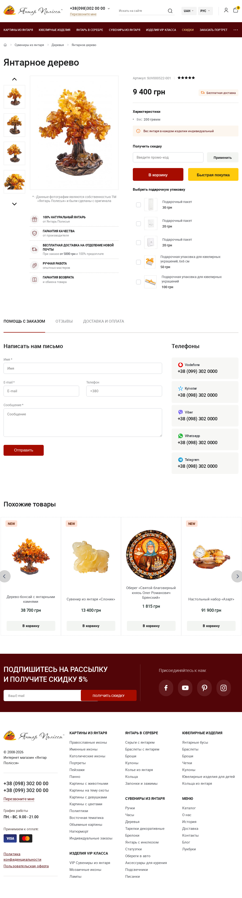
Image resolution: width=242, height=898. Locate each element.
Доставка (190, 829)
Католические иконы (87, 756)
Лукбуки (189, 849)
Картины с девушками (88, 797)
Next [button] (14, 204)
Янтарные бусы (195, 743)
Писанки (132, 877)
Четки (187, 763)
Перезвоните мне (83, 14)
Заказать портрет (213, 30)
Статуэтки (133, 849)
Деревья (58, 45)
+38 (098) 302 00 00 (26, 784)
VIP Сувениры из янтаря (89, 863)
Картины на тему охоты (89, 790)
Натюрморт (78, 832)
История (189, 822)
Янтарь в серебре (89, 30)
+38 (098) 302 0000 (197, 395)
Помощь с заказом (24, 321)
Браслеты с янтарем (142, 749)
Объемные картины (85, 825)
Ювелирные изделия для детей (208, 777)
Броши (130, 756)
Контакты (190, 836)
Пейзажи (77, 770)
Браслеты (190, 749)
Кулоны (131, 763)
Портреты (77, 763)
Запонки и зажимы (141, 784)
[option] (14, 97)
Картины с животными (88, 784)
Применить (222, 158)
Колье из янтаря (139, 770)
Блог (186, 842)
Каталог (189, 808)
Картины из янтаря (18, 30)
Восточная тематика (86, 818)
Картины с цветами (85, 804)
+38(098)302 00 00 (87, 8)
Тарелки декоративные (144, 829)
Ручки (130, 808)
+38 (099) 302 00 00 (26, 791)
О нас (186, 815)
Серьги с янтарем (140, 743)
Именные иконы (83, 749)
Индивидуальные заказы (90, 838)
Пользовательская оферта (26, 866)
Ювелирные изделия (54, 30)
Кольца (131, 777)
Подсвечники (136, 870)
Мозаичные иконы (85, 870)
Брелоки (132, 836)
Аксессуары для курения (146, 863)
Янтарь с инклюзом (142, 842)
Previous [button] (14, 79)
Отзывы (64, 321)
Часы (129, 815)
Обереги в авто (138, 856)
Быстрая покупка (213, 175)
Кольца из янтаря (197, 784)
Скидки (188, 30)
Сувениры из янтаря (124, 30)
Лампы (75, 877)
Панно (74, 777)
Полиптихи (78, 811)
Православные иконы (88, 743)
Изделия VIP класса (161, 30)
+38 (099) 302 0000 (197, 372)
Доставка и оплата (103, 321)
